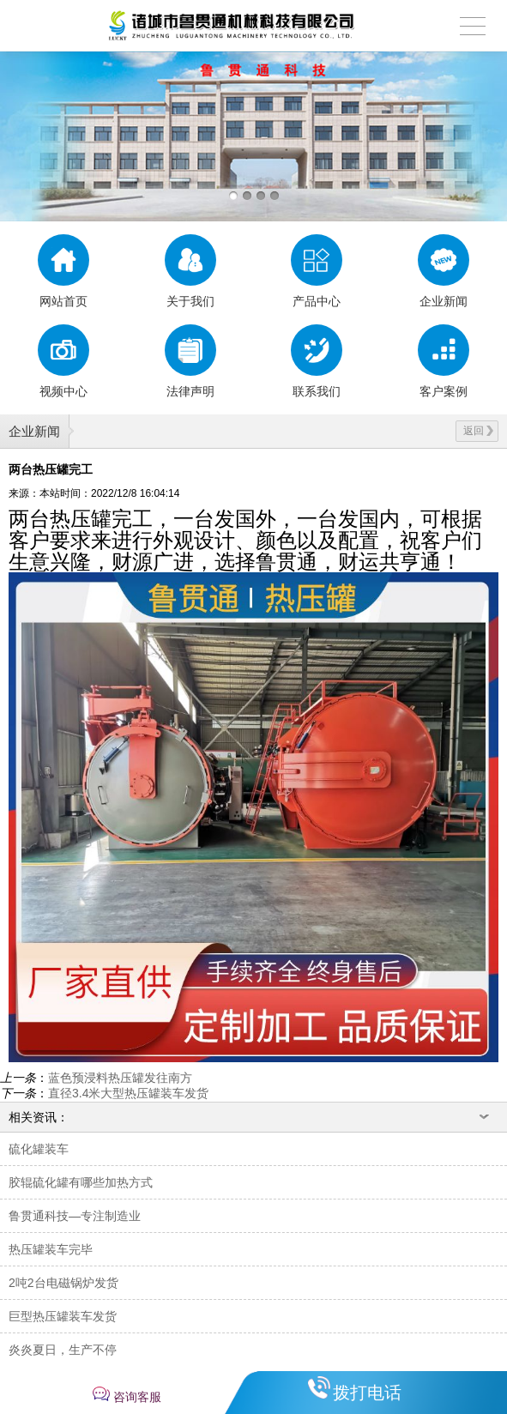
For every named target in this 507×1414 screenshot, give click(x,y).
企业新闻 (34, 431)
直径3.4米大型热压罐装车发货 (128, 1093)
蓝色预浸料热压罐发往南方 (120, 1078)
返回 (478, 431)
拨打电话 (367, 1392)
